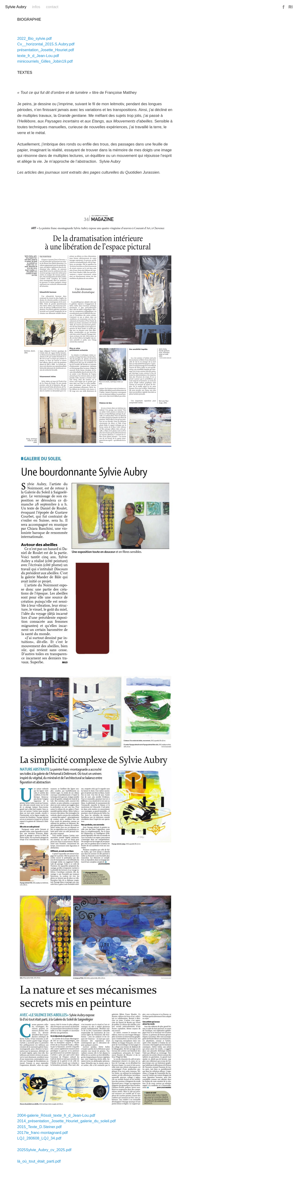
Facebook (283, 7)
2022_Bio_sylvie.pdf (34, 38)
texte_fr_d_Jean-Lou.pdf (38, 56)
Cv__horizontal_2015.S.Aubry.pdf (45, 44)
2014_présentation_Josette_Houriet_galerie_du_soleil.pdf (66, 1121)
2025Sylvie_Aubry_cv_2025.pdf (44, 1150)
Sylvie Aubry (15, 7)
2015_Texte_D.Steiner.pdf (39, 1127)
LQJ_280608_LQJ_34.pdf (39, 1138)
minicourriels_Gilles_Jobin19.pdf (45, 61)
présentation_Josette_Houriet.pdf (45, 50)
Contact (52, 7)
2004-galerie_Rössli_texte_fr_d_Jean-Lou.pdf (56, 1115)
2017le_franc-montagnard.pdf (42, 1132)
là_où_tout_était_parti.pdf (39, 1161)
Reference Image (290, 7)
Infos (36, 7)
